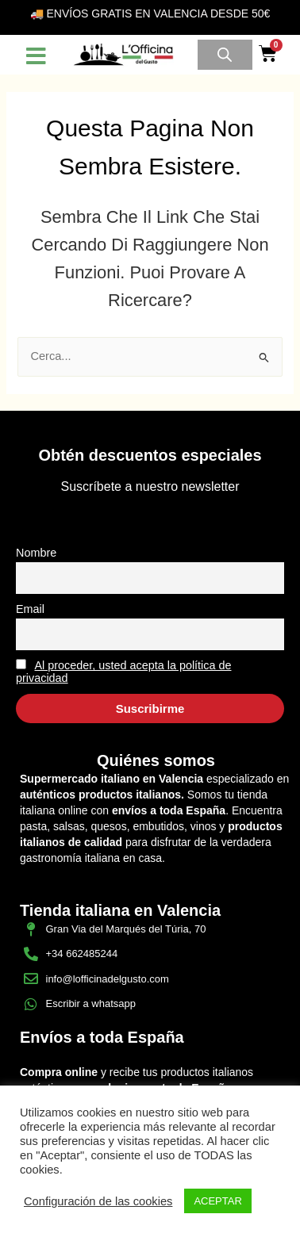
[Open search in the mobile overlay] (225, 55)
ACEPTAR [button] (217, 1201)
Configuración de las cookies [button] (98, 1201)
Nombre (36, 552)
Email (30, 609)
